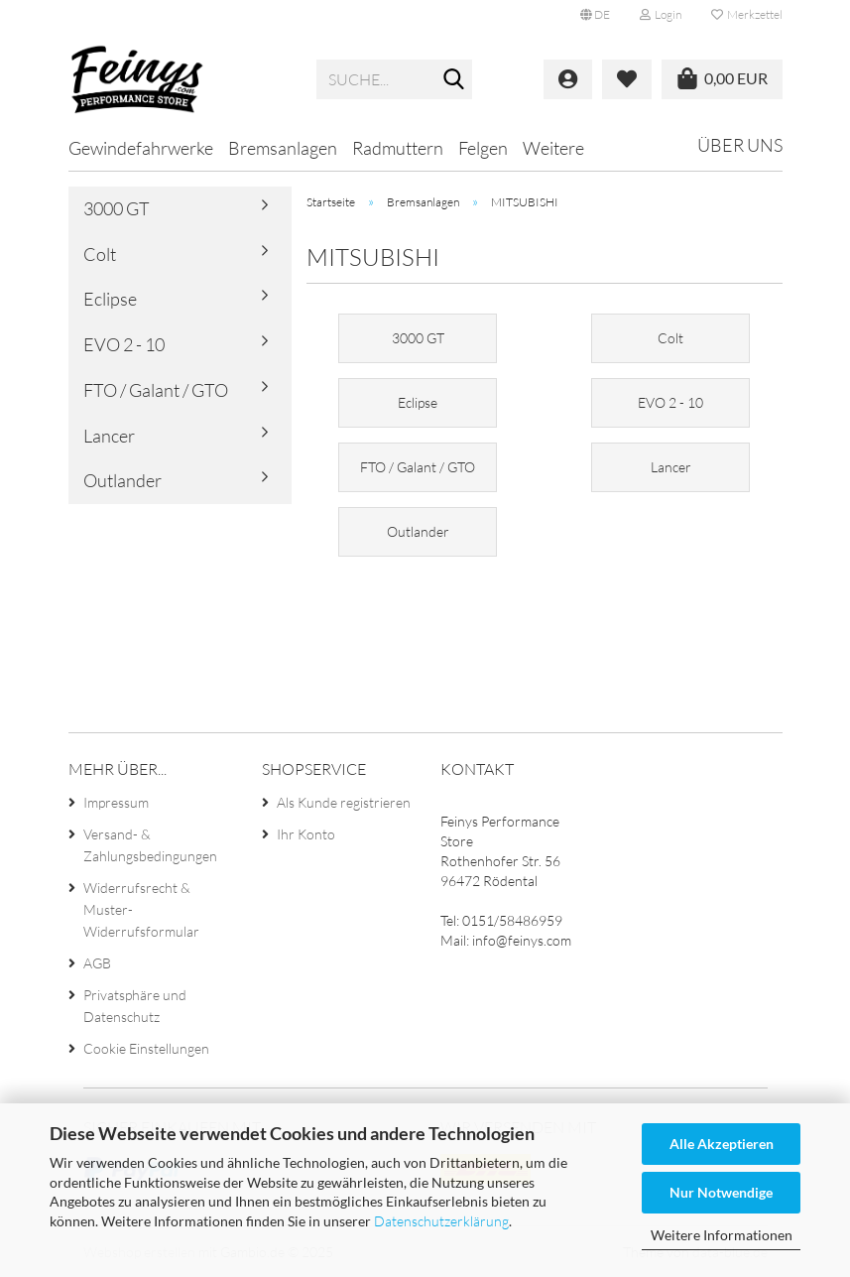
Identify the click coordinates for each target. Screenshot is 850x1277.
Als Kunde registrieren (344, 802)
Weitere (553, 148)
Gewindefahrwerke (140, 148)
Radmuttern (397, 148)
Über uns (740, 145)
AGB (97, 963)
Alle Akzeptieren (721, 1143)
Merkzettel (747, 14)
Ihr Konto (306, 834)
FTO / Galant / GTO (155, 390)
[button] (595, 15)
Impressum (116, 802)
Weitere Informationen (721, 1234)
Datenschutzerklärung (441, 1221)
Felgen (483, 148)
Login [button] (660, 14)
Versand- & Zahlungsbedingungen (150, 845)
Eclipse (110, 299)
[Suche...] (453, 80)
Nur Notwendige (721, 1192)
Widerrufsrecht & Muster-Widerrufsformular (141, 909)
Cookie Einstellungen (146, 1048)
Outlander (122, 480)
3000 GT (116, 208)
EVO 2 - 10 (124, 344)
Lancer (109, 436)
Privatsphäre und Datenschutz (134, 1005)
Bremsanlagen (282, 148)
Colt (99, 254)
